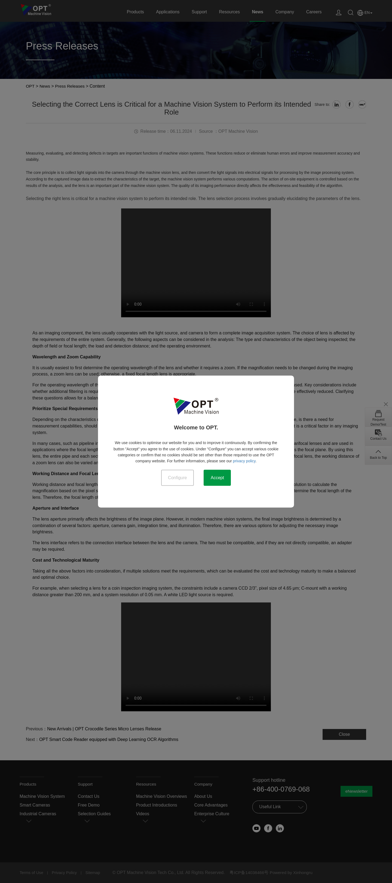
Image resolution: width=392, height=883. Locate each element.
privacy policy (244, 461)
